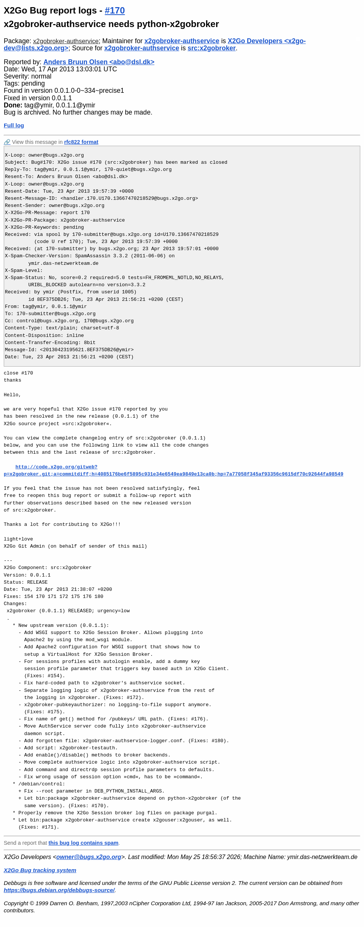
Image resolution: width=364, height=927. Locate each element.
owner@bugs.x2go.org (88, 857)
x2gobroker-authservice (66, 41)
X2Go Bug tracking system (40, 870)
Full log (14, 125)
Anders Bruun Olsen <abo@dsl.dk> (99, 62)
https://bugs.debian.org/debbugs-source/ (59, 890)
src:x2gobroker (212, 48)
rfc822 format (81, 142)
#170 (115, 10)
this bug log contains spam (83, 843)
